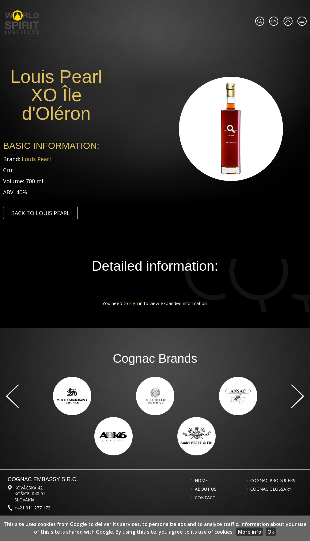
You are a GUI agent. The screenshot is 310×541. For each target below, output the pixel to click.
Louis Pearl (36, 159)
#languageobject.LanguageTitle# (274, 21)
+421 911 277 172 (32, 508)
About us (206, 489)
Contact (205, 497)
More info (249, 531)
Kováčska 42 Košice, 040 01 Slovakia (29, 493)
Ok (270, 531)
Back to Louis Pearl (40, 213)
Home (201, 480)
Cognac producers (272, 480)
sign (133, 303)
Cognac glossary (270, 489)
